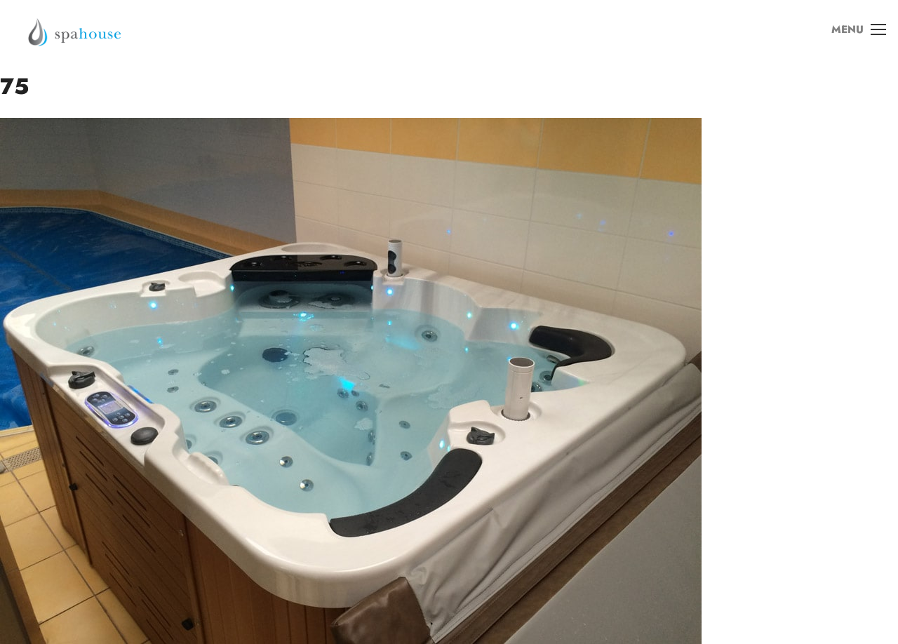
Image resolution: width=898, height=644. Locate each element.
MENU (855, 34)
